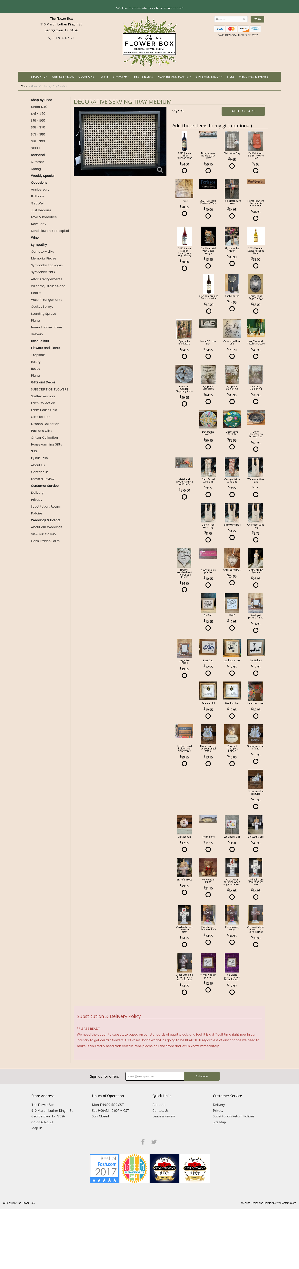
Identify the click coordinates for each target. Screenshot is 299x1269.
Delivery (37, 492)
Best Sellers (143, 76)
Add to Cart (243, 111)
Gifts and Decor (207, 76)
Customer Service (45, 486)
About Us (38, 465)
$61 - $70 (38, 127)
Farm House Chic (44, 410)
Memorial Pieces (43, 258)
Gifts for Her (40, 417)
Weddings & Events (253, 76)
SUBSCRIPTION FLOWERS (49, 389)
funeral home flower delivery (46, 330)
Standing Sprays (43, 313)
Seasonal (38, 76)
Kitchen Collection (45, 424)
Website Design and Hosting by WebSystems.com (268, 1203)
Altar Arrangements (46, 279)
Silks (230, 76)
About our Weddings (46, 527)
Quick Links (39, 458)
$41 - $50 (38, 113)
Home (24, 86)
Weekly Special (63, 76)
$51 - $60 (38, 120)
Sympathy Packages (47, 265)
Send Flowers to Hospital (50, 231)
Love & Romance (44, 217)
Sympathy (120, 76)
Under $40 (39, 107)
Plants (36, 320)
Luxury (36, 362)
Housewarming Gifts (46, 444)
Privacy (36, 499)
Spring (36, 169)
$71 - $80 (38, 134)
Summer (37, 162)
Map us (36, 1128)
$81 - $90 (38, 141)
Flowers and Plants (173, 76)
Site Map (219, 1122)
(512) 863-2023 (61, 38)
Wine (104, 76)
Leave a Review (42, 479)
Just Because (41, 210)
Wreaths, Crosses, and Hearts (48, 289)
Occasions (86, 76)
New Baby (38, 224)
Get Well (37, 203)
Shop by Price (41, 100)
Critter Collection (44, 437)
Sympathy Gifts (43, 272)
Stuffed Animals (43, 396)
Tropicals (38, 355)
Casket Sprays (42, 306)
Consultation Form (45, 541)
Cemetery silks (42, 251)
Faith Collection (43, 403)
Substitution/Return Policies (46, 510)
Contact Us (39, 472)
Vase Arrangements (46, 299)
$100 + (36, 148)
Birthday (37, 196)
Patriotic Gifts (41, 430)
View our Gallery (43, 534)
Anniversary (40, 189)
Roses (35, 368)
